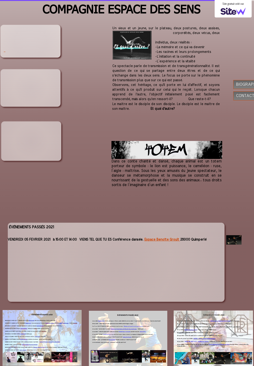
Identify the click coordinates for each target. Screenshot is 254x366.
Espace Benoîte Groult (162, 239)
